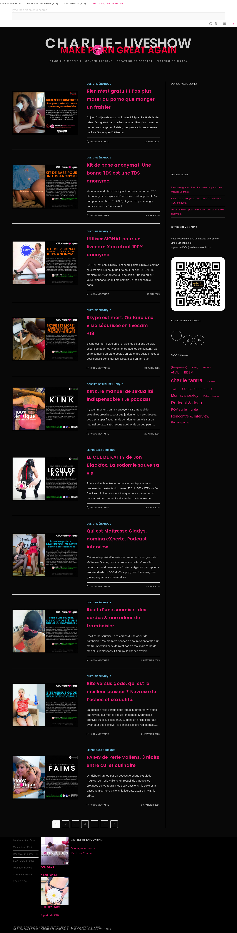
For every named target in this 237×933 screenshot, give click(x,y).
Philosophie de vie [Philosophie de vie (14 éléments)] (211, 396)
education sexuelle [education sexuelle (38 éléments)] (197, 389)
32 (104, 824)
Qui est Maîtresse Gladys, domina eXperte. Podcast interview (117, 539)
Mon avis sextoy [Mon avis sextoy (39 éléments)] (184, 395)
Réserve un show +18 (26, 854)
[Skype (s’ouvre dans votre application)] (216, 23)
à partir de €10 (50, 915)
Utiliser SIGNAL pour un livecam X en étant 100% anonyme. (115, 247)
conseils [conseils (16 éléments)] (212, 381)
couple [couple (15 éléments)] (174, 389)
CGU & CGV (20, 881)
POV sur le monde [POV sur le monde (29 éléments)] (184, 409)
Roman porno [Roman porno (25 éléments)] (180, 422)
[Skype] (199, 340)
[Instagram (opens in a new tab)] (210, 23)
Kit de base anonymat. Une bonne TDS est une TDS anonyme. (119, 173)
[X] (176, 336)
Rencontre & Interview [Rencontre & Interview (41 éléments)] (190, 416)
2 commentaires (100, 368)
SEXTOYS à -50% (23, 860)
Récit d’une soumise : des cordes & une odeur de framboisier (116, 618)
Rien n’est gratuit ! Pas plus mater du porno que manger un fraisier (121, 99)
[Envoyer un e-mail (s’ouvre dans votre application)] (224, 23)
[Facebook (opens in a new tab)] (206, 23)
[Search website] (233, 24)
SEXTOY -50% (50, 907)
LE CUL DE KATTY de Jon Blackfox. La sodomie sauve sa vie (123, 465)
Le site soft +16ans (24, 840)
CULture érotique (99, 84)
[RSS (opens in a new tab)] (220, 23)
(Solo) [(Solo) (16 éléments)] (195, 367)
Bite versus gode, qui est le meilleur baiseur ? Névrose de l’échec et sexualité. (121, 691)
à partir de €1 (49, 874)
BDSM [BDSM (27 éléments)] (188, 372)
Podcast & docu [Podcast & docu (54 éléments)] (186, 402)
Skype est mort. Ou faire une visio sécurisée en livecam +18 (120, 326)
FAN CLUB (47, 867)
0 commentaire (100, 142)
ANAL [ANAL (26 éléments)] (175, 372)
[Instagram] (188, 340)
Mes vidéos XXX (22, 847)
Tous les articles (22, 867)
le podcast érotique (101, 450)
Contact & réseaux (24, 874)
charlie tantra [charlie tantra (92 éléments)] (186, 380)
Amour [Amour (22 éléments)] (207, 367)
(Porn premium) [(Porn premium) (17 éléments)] (179, 367)
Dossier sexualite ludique (105, 384)
